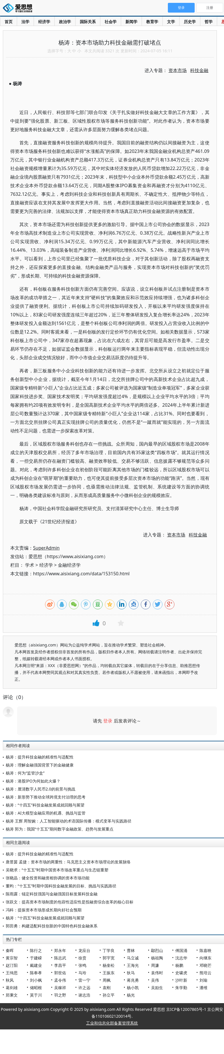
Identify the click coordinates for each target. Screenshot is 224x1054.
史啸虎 (181, 972)
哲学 (209, 21)
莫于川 (36, 995)
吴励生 (157, 987)
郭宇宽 (109, 958)
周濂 (155, 965)
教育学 (152, 21)
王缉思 (12, 972)
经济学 (44, 21)
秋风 (10, 980)
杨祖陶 (157, 958)
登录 (107, 721)
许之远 (84, 987)
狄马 (131, 972)
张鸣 (82, 965)
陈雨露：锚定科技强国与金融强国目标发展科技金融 (51, 894)
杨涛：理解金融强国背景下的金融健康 (40, 765)
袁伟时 (157, 972)
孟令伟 (60, 980)
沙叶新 (181, 980)
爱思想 (19, 8)
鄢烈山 (157, 950)
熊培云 (205, 972)
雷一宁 (84, 980)
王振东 (109, 972)
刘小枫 (36, 980)
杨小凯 (133, 987)
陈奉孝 (36, 972)
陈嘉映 (205, 950)
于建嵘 (36, 958)
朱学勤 (181, 987)
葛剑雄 (12, 987)
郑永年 (60, 950)
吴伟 (155, 980)
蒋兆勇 (133, 980)
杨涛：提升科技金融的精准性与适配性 (40, 757)
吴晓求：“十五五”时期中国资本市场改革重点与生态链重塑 (57, 870)
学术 (29, 565)
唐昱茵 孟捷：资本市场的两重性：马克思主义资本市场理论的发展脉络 (68, 862)
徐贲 (82, 958)
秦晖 (10, 950)
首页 (9, 21)
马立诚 (133, 958)
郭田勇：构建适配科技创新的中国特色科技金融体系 (51, 926)
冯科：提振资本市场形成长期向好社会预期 (44, 910)
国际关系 (88, 21)
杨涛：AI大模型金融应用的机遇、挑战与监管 (45, 813)
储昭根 (36, 987)
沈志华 (181, 958)
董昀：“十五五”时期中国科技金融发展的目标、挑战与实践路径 (61, 886)
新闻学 (131, 21)
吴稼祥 (60, 987)
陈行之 (36, 950)
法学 (25, 21)
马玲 (82, 972)
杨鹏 (179, 965)
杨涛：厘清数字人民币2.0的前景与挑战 (40, 789)
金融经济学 (69, 565)
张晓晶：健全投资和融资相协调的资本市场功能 (47, 878)
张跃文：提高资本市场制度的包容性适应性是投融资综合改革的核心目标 (69, 902)
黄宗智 (12, 958)
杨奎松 (109, 965)
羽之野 (60, 995)
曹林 (131, 950)
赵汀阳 (12, 965)
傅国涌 (181, 950)
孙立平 (109, 995)
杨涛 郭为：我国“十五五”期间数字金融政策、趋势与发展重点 (59, 829)
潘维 (203, 987)
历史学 (190, 21)
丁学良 (109, 950)
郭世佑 (60, 972)
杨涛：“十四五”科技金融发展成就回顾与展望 (45, 805)
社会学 (111, 21)
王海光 (133, 965)
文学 (171, 21)
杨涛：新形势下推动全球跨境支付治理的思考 (45, 797)
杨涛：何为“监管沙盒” (25, 773)
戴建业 (36, 965)
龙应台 (84, 950)
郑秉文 (12, 995)
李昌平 (60, 965)
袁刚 (107, 987)
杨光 (131, 995)
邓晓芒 (205, 965)
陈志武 (60, 958)
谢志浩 (84, 995)
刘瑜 (203, 980)
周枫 (107, 980)
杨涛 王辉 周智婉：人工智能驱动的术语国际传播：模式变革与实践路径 (68, 821)
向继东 (205, 958)
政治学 (65, 21)
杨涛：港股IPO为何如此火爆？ (33, 781)
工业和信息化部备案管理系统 (112, 1023)
